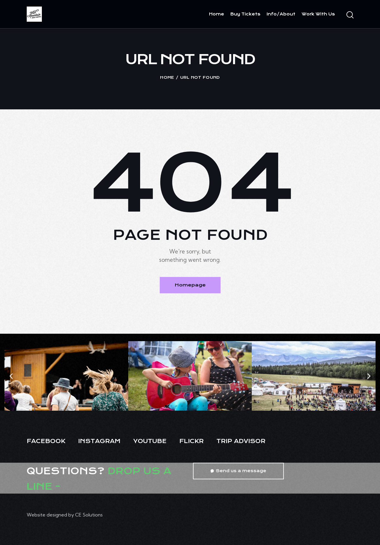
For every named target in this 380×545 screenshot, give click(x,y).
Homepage (190, 285)
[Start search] (349, 15)
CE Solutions (89, 515)
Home (167, 77)
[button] (11, 375)
